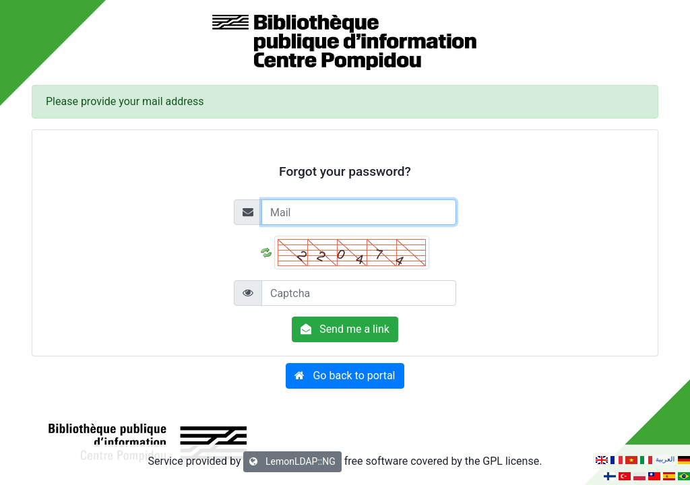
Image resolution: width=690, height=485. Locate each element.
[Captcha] (358, 293)
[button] (345, 376)
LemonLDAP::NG (292, 461)
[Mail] (358, 212)
